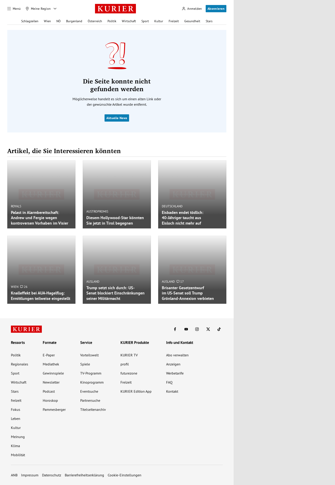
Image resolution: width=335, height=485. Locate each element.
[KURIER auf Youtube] (186, 329)
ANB (14, 475)
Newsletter (51, 382)
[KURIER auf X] (208, 329)
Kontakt (172, 391)
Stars (209, 21)
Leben (15, 418)
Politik (112, 21)
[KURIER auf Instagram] (197, 329)
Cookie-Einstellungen (124, 475)
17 (180, 281)
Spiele (85, 364)
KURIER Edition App (136, 391)
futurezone (128, 373)
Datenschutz (51, 475)
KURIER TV (129, 355)
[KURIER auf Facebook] (175, 329)
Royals (16, 206)
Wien (47, 21)
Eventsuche (89, 391)
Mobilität (18, 455)
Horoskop (50, 400)
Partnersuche (90, 400)
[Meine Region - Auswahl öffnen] (55, 8)
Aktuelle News (116, 118)
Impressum (29, 475)
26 (24, 287)
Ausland (92, 281)
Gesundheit (192, 21)
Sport (145, 21)
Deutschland (172, 206)
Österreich (95, 21)
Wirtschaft (129, 21)
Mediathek (51, 364)
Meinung (18, 436)
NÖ (58, 21)
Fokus (15, 409)
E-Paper (49, 355)
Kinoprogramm (92, 382)
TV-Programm (90, 373)
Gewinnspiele (53, 373)
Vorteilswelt (89, 355)
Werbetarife (175, 373)
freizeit (16, 400)
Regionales (19, 364)
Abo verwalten (177, 355)
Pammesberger (54, 409)
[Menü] (14, 8)
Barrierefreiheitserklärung (84, 475)
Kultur (158, 21)
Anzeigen (173, 364)
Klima (15, 445)
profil (124, 364)
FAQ (169, 382)
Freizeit (174, 21)
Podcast (49, 391)
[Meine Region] (38, 8)
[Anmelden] (192, 9)
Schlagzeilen (29, 21)
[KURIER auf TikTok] (219, 329)
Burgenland (74, 21)
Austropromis (97, 211)
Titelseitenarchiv (93, 409)
